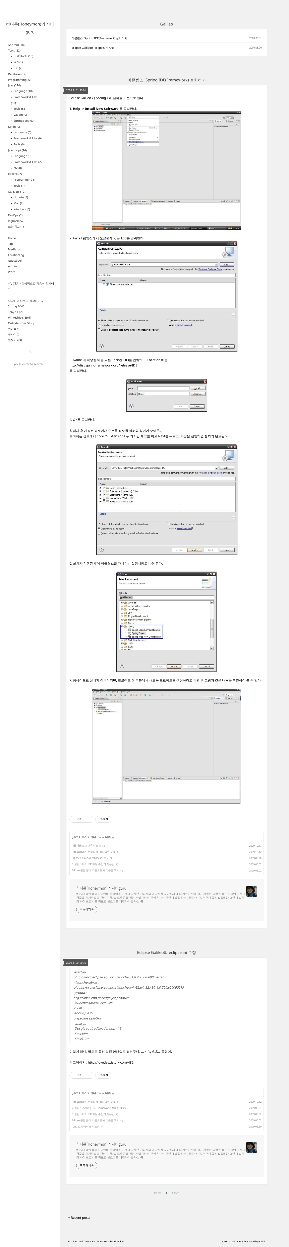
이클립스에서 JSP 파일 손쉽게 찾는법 (93, 864)
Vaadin (20, 114)
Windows (21, 209)
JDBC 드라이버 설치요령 (86, 1126)
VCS (18, 62)
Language (23, 91)
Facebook (97, 1241)
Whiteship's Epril (19, 317)
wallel (261, 1241)
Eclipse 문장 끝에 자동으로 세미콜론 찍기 (95, 870)
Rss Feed (73, 1241)
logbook (16, 221)
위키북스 (13, 329)
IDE (17, 68)
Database (17, 74)
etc (17, 168)
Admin (12, 266)
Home (12, 238)
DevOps (15, 215)
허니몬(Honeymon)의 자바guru (101, 888)
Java (14, 85)
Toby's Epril (15, 312)
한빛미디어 (15, 340)
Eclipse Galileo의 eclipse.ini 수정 (93, 48)
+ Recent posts (79, 1217)
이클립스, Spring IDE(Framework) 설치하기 (99, 38)
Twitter (87, 1241)
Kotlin (14, 127)
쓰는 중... (16, 226)
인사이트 (13, 334)
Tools (14, 50)
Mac (18, 203)
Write (11, 272)
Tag (10, 244)
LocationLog (16, 255)
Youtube (108, 1241)
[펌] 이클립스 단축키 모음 (86, 845)
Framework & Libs (27, 138)
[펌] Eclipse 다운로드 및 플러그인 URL (93, 851)
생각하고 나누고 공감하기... (25, 301)
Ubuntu (20, 197)
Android (16, 45)
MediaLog (14, 249)
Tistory (239, 1241)
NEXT (175, 1193)
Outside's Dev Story (21, 323)
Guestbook (15, 260)
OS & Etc (16, 191)
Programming (20, 80)
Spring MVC (16, 306)
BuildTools (23, 56)
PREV (157, 1193)
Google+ (119, 1241)
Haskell (15, 174)
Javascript (17, 150)
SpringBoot (23, 120)
